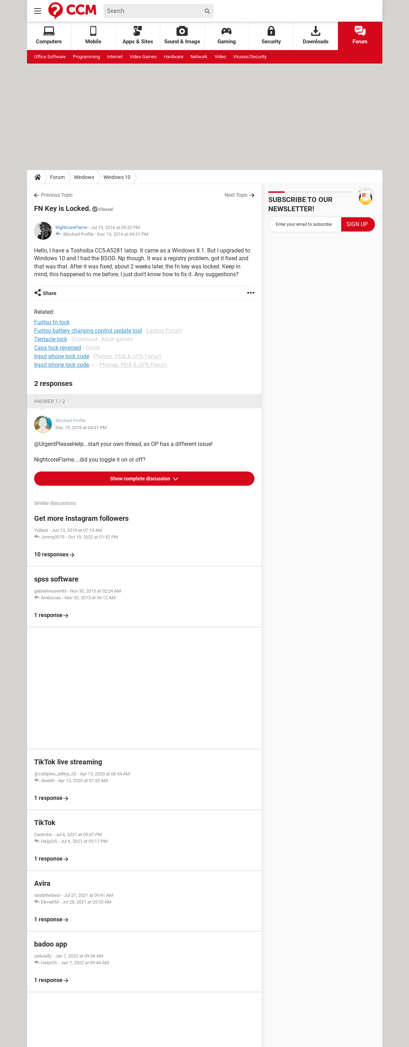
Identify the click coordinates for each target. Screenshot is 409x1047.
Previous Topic (57, 195)
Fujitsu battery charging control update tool (88, 330)
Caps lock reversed (57, 347)
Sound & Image (182, 35)
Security (271, 35)
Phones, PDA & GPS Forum (127, 356)
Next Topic (236, 195)
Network (199, 56)
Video (220, 56)
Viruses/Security (250, 56)
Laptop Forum (164, 330)
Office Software (50, 56)
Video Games (143, 56)
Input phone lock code (61, 356)
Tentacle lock (50, 339)
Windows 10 (116, 177)
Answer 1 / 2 (49, 401)
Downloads (316, 35)
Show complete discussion (140, 478)
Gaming (226, 35)
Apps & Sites (138, 35)
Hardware (173, 56)
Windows (84, 177)
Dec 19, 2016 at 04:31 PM (122, 234)
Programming (86, 56)
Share (49, 293)
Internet (115, 56)
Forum (360, 35)
